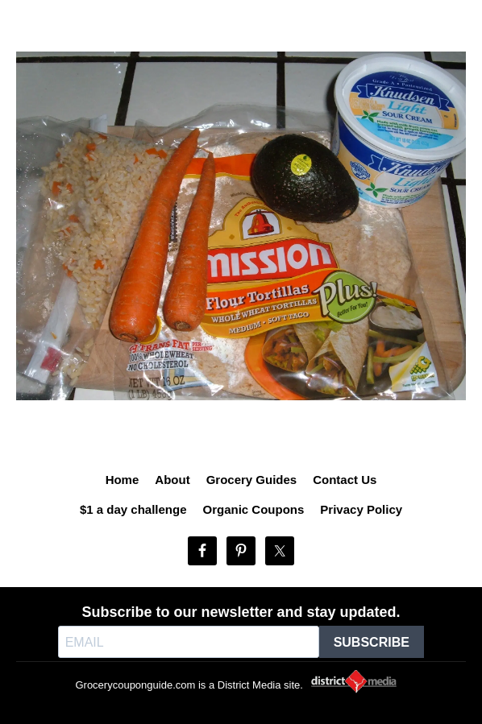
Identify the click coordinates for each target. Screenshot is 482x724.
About (172, 479)
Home (122, 479)
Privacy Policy (361, 509)
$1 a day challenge (133, 509)
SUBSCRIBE (371, 642)
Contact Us (344, 479)
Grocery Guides (251, 479)
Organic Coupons (254, 509)
